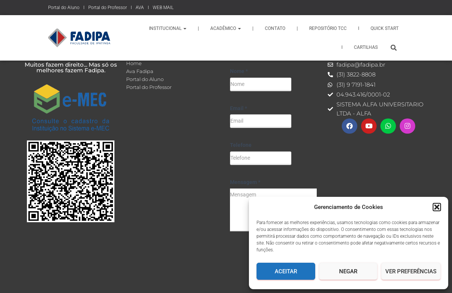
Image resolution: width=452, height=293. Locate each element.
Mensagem (245, 182)
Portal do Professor (107, 7)
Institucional (167, 28)
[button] (437, 207)
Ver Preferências (410, 271)
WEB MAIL (163, 7)
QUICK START (385, 28)
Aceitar (286, 271)
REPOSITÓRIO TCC (328, 28)
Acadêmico (225, 28)
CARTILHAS (366, 47)
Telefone (241, 145)
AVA (140, 7)
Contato (275, 28)
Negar (348, 271)
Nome (239, 71)
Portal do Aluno (64, 7)
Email (238, 108)
